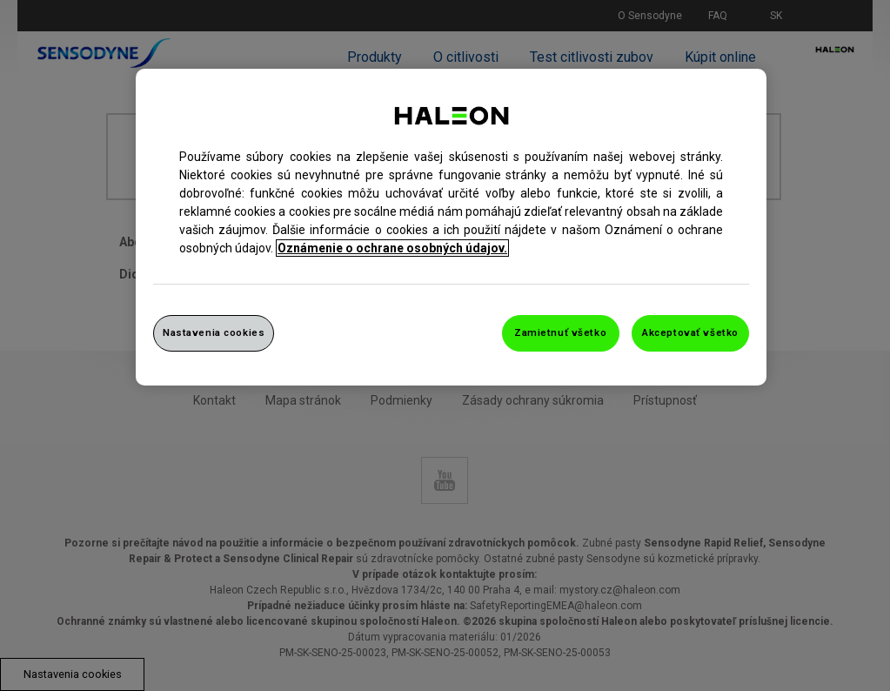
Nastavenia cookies (213, 332)
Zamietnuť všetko (560, 332)
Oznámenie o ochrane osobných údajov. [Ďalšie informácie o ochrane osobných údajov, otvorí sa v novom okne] (392, 248)
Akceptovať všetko (690, 332)
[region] (451, 227)
